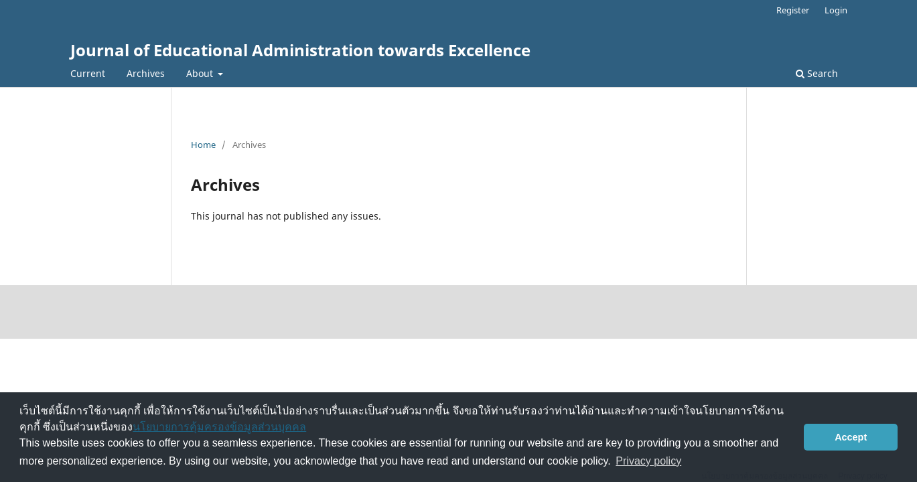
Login (836, 10)
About (201, 73)
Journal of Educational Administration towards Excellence (300, 50)
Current (87, 73)
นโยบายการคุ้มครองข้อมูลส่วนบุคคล (219, 426)
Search (817, 73)
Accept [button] (851, 437)
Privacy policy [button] (648, 461)
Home (203, 145)
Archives (146, 73)
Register (792, 10)
